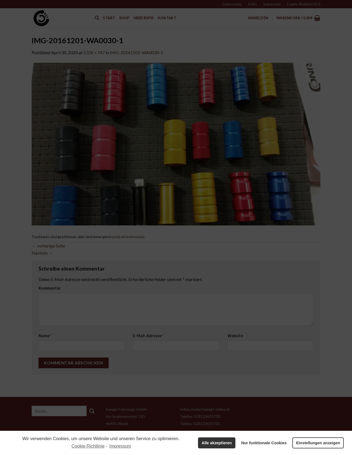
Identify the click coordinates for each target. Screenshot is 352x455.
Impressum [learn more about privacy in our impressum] (120, 446)
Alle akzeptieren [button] (217, 443)
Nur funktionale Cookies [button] (264, 443)
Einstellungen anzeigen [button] (318, 443)
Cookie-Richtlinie (88, 446)
